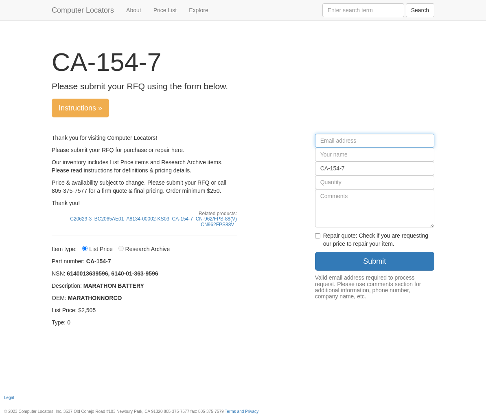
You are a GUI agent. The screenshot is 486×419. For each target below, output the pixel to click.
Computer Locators (83, 10)
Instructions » (80, 108)
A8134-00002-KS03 (148, 219)
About (133, 10)
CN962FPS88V (217, 224)
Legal (9, 397)
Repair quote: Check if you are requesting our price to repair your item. (371, 239)
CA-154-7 (182, 219)
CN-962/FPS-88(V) (216, 219)
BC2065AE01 (109, 219)
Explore (198, 10)
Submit (374, 261)
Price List (165, 10)
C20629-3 (81, 219)
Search (420, 10)
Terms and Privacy (241, 411)
